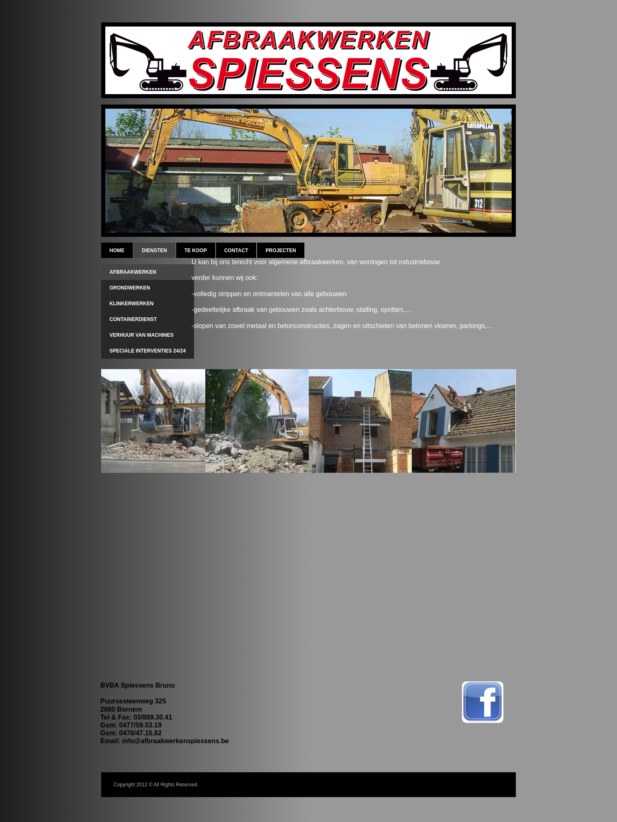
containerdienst (133, 319)
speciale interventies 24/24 (147, 351)
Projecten (280, 250)
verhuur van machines (141, 335)
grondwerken (129, 288)
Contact (236, 250)
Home (116, 250)
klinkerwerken (131, 303)
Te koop (196, 250)
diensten (154, 250)
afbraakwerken (132, 272)
